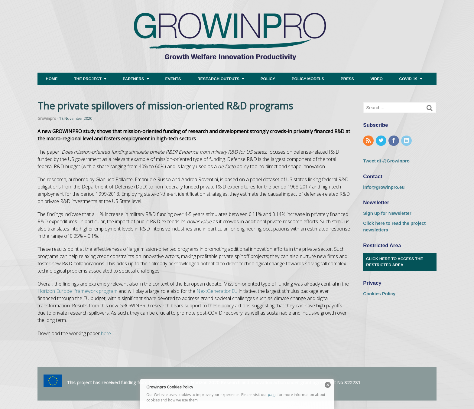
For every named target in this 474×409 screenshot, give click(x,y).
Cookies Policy (379, 293)
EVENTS (173, 79)
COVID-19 (408, 79)
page (272, 394)
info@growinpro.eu (383, 187)
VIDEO (377, 79)
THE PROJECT (88, 79)
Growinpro (46, 118)
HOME (51, 79)
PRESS (347, 79)
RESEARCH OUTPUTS (218, 79)
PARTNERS (133, 79)
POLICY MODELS (308, 79)
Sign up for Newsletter (387, 213)
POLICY (268, 79)
